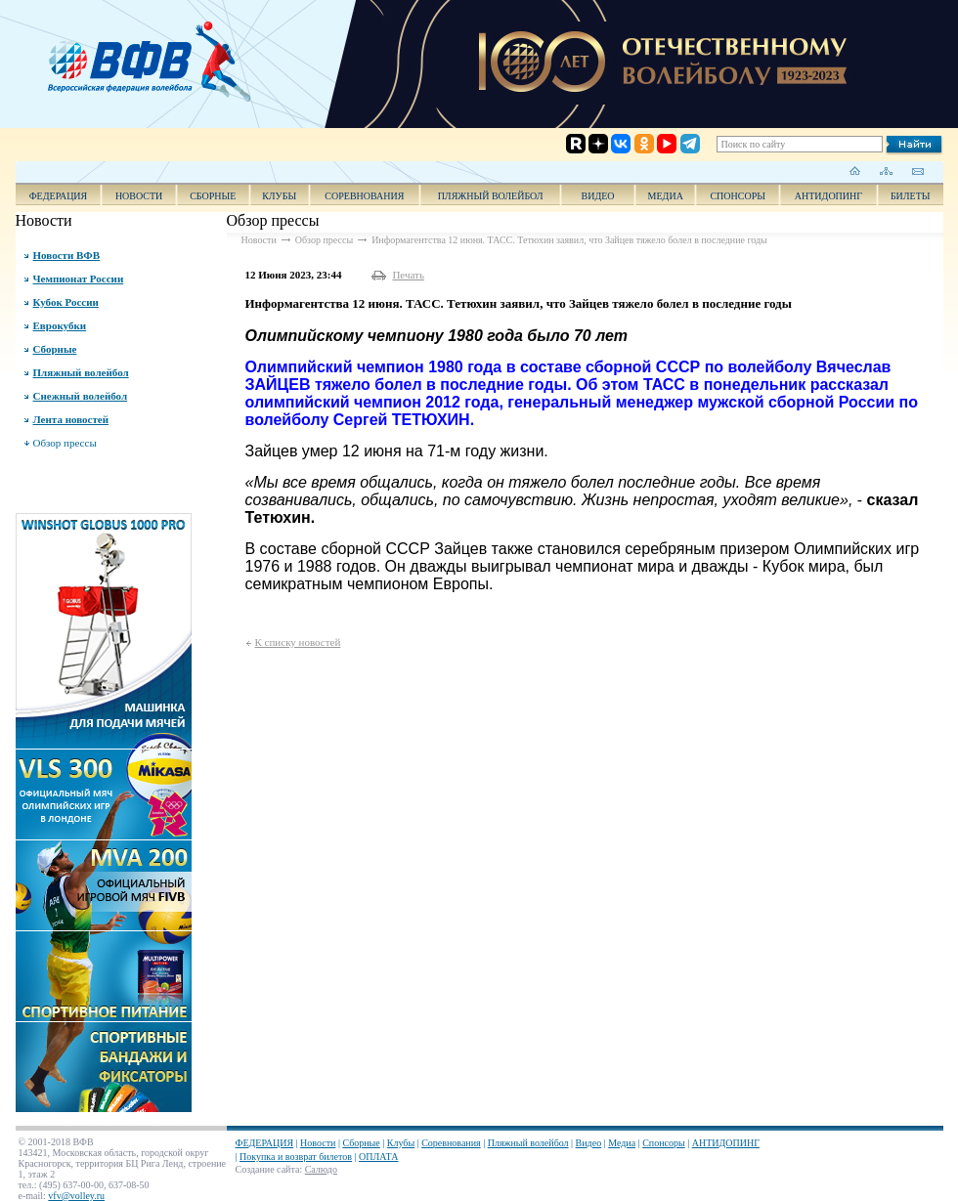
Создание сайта (268, 1169)
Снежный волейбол (80, 396)
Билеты (911, 196)
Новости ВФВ (67, 255)
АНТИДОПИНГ (828, 196)
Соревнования (364, 196)
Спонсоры (737, 196)
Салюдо (321, 1169)
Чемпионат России (78, 278)
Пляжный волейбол (491, 196)
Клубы (279, 196)
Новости (138, 196)
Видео (589, 1142)
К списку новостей (298, 642)
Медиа (665, 196)
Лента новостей (71, 419)
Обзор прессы (65, 443)
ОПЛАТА (378, 1156)
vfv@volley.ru (76, 1195)
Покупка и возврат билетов (296, 1156)
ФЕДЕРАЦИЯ (58, 196)
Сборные (213, 196)
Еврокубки (60, 325)
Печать (408, 274)
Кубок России (66, 302)
